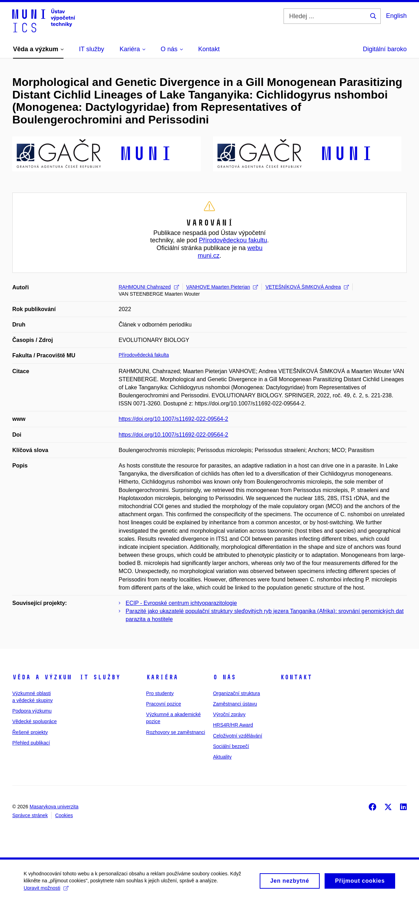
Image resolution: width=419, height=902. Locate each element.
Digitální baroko (385, 49)
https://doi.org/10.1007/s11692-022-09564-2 (173, 419)
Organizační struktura (236, 693)
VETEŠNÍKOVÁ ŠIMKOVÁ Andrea (307, 287)
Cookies (64, 815)
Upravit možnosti (47, 891)
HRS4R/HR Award (233, 725)
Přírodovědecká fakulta (144, 355)
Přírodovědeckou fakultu (233, 240)
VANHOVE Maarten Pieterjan (222, 287)
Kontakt (296, 677)
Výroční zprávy (229, 714)
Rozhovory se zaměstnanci (175, 732)
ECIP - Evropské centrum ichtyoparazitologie (181, 603)
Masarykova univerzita (53, 806)
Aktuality (222, 757)
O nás (224, 677)
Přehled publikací (31, 743)
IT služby (99, 677)
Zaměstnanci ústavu (235, 704)
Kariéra (162, 677)
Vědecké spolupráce (34, 721)
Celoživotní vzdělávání (237, 736)
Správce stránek (30, 815)
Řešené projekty (30, 732)
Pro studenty (160, 693)
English (396, 15)
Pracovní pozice (163, 704)
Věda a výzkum (42, 677)
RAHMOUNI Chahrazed (149, 287)
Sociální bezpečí (231, 746)
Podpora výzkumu (32, 711)
